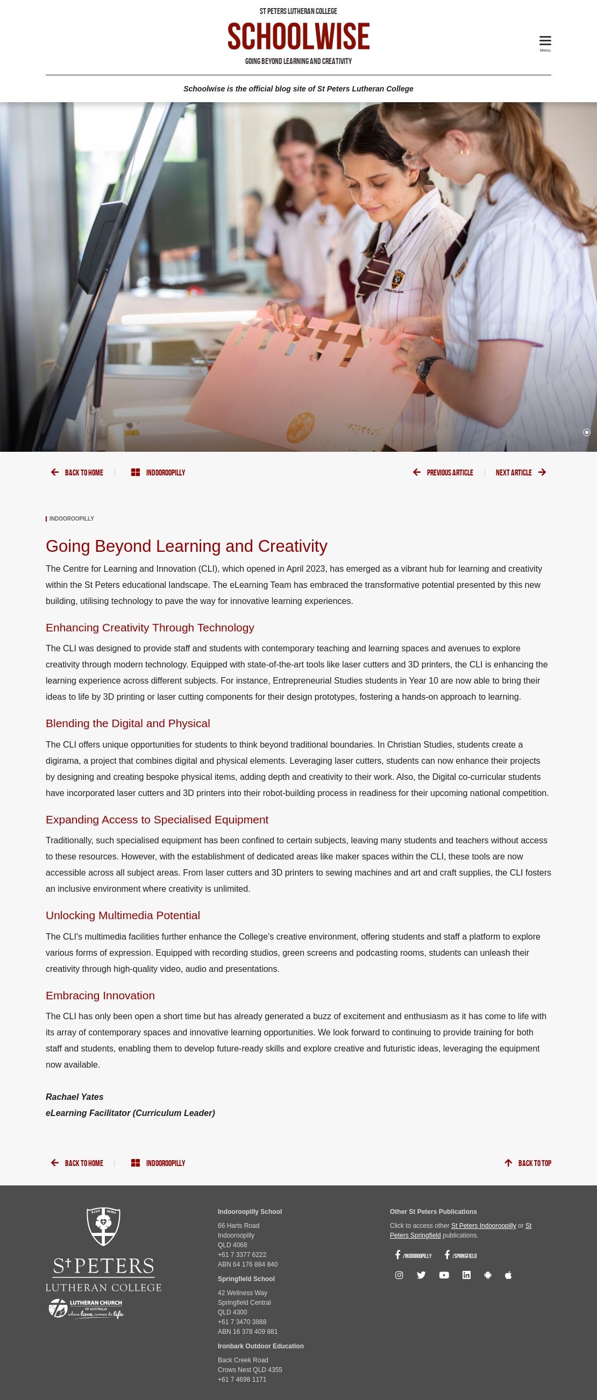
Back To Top (527, 1164)
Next (521, 473)
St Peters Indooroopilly (483, 1226)
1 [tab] (586, 432)
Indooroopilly (158, 473)
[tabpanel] (298, 277)
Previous (443, 473)
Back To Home (77, 473)
